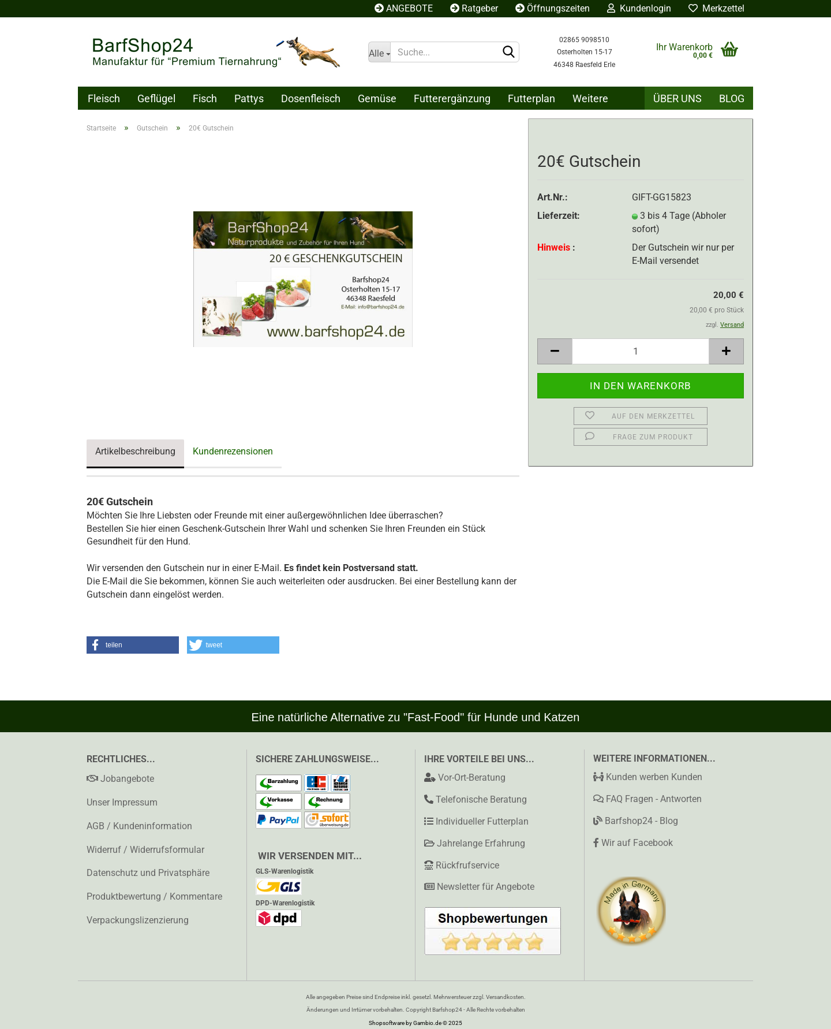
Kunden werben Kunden (647, 776)
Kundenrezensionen (233, 451)
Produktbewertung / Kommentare (154, 896)
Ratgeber (474, 8)
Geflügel (156, 98)
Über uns (677, 98)
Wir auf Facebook (633, 842)
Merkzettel (716, 8)
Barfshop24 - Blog (635, 820)
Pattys (249, 98)
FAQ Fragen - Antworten (647, 798)
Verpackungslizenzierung (138, 920)
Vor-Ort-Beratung (472, 777)
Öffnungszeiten (552, 8)
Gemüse (377, 98)
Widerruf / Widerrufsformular (145, 849)
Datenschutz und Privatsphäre (148, 872)
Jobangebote (120, 778)
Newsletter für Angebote (485, 886)
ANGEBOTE (404, 8)
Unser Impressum (122, 802)
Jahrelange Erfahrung (481, 843)
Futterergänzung (452, 98)
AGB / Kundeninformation (139, 826)
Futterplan (531, 98)
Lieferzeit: (558, 215)
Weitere (590, 98)
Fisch (205, 98)
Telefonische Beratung (481, 799)
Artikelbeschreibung (135, 451)
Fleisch (104, 98)
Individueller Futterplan (482, 821)
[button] (133, 645)
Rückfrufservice (467, 865)
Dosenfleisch (310, 98)
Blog (731, 98)
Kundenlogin (639, 8)
